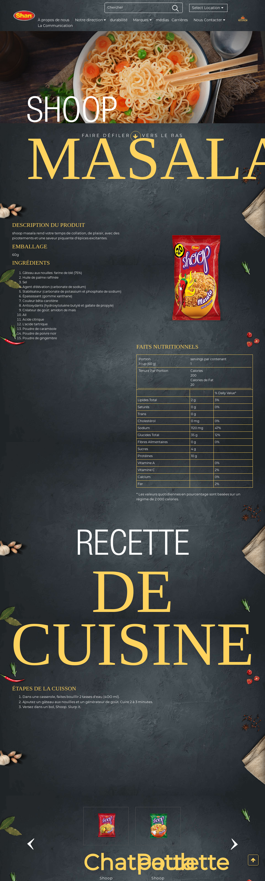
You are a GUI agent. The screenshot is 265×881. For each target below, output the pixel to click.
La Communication (55, 25)
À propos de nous (53, 20)
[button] (30, 844)
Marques (142, 20)
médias (162, 20)
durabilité (118, 20)
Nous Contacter (209, 20)
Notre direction (90, 20)
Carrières (180, 20)
